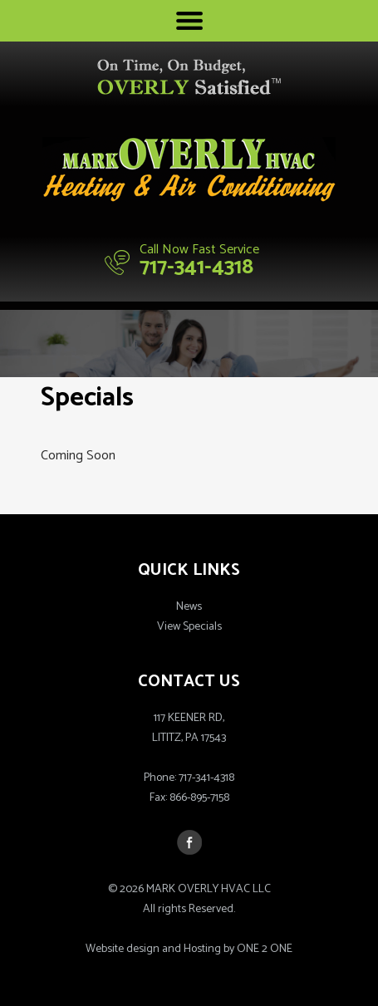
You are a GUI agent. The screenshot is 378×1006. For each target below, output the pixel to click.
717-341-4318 (196, 267)
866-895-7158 (199, 797)
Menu (189, 21)
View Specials (189, 626)
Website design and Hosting (153, 949)
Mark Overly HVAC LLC (189, 169)
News (189, 606)
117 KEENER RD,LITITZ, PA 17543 (189, 728)
